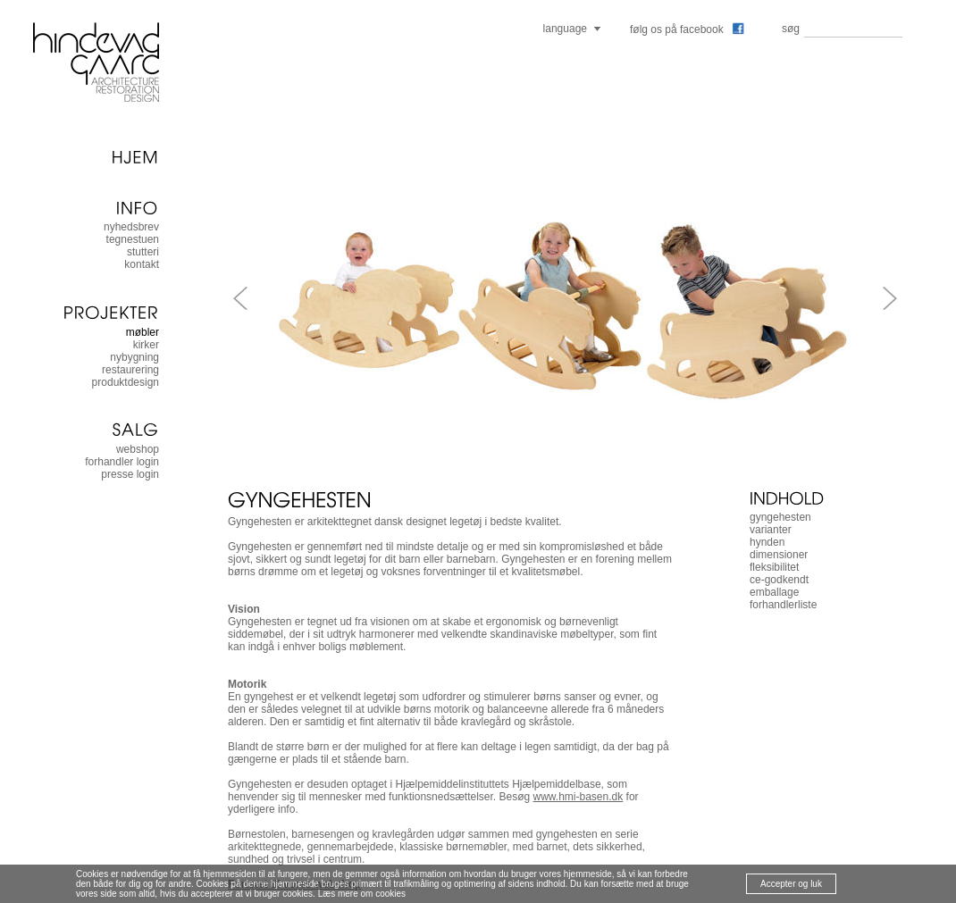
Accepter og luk (791, 884)
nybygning (134, 357)
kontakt (141, 264)
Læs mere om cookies (362, 894)
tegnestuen (132, 239)
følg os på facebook (687, 29)
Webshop (137, 449)
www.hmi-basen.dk (578, 796)
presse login (130, 474)
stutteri (143, 252)
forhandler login (122, 462)
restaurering (130, 370)
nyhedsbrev (131, 227)
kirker (146, 345)
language (565, 28)
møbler (142, 332)
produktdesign (125, 382)
